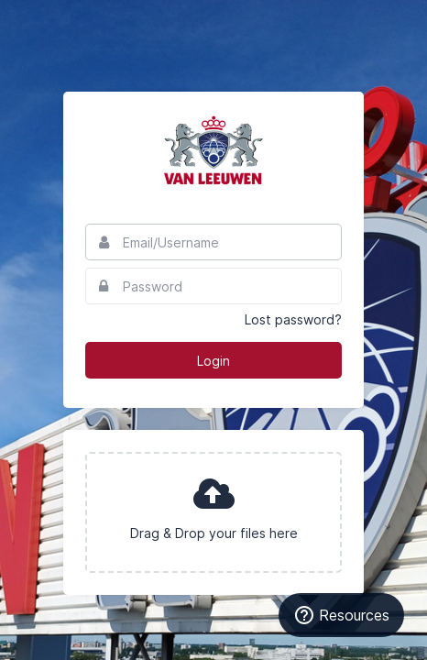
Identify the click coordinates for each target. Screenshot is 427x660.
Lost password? (293, 319)
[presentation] (213, 512)
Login (213, 360)
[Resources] (341, 615)
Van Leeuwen (213, 150)
